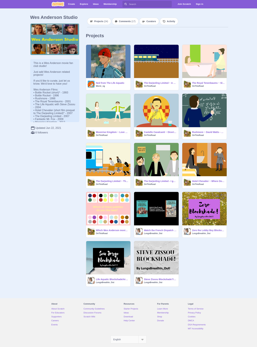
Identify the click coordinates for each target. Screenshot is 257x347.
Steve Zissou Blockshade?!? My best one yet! (160, 279)
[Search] (125, 4)
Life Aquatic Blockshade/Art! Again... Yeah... (112, 279)
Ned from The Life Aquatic (110, 83)
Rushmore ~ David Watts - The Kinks (208, 132)
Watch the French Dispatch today (160, 230)
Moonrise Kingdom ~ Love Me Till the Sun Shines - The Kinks (112, 132)
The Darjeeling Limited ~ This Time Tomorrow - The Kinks (112, 181)
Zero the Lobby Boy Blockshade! (208, 230)
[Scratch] (58, 4)
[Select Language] (128, 339)
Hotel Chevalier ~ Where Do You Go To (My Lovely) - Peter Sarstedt (208, 181)
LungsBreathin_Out (153, 233)
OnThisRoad (150, 86)
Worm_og (100, 86)
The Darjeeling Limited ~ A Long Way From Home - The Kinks (160, 83)
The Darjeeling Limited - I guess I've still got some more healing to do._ (160, 181)
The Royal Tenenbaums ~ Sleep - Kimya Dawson (208, 83)
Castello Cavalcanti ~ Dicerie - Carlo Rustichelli (160, 132)
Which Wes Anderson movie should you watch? (112, 230)
